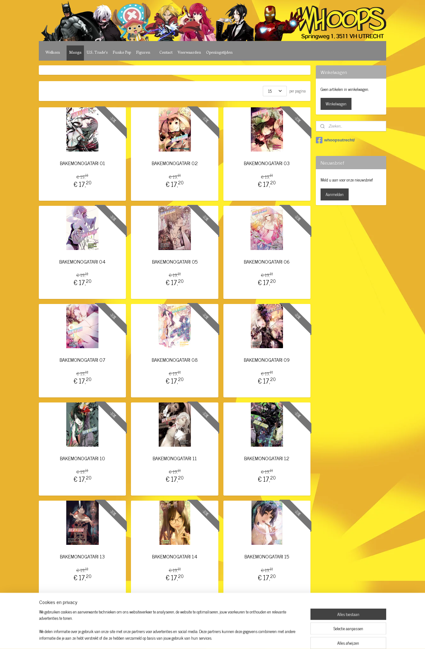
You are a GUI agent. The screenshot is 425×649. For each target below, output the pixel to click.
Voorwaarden (189, 53)
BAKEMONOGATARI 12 (267, 458)
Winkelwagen (336, 103)
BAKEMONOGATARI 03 (267, 163)
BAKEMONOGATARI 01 (82, 163)
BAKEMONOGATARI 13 (82, 556)
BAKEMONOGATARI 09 (267, 360)
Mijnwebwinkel (264, 637)
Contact (166, 53)
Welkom (52, 53)
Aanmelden (335, 194)
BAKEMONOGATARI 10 (82, 458)
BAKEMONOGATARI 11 (175, 458)
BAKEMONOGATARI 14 (174, 556)
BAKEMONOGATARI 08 (175, 360)
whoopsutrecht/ (335, 140)
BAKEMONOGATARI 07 (82, 360)
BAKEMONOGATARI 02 (175, 163)
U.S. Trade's (97, 53)
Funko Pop (122, 53)
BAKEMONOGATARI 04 (83, 261)
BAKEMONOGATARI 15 (267, 556)
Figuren (143, 53)
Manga (75, 53)
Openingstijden (219, 53)
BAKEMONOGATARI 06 (267, 261)
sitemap (195, 637)
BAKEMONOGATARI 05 (175, 261)
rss (204, 637)
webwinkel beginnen (222, 637)
